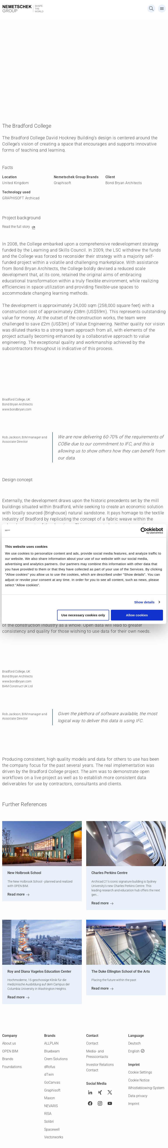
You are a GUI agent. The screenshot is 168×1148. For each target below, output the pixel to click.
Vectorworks (53, 1137)
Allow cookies (137, 615)
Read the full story (16, 227)
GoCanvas (52, 1082)
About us (9, 1043)
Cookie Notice (138, 1080)
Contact (92, 1043)
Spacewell (52, 1129)
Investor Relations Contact (100, 1067)
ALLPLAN (51, 1043)
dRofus (49, 1067)
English (134, 1051)
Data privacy (137, 1096)
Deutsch (134, 1043)
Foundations (12, 1067)
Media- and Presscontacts (97, 1054)
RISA (47, 1114)
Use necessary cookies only (83, 615)
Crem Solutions (56, 1059)
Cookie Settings (140, 1072)
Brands (7, 1059)
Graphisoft (52, 1090)
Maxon (49, 1098)
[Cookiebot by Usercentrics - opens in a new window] (144, 530)
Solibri (49, 1121)
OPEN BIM (10, 1051)
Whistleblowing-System (146, 1088)
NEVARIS (51, 1106)
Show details (144, 602)
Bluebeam (52, 1051)
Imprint (133, 1104)
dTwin (49, 1074)
